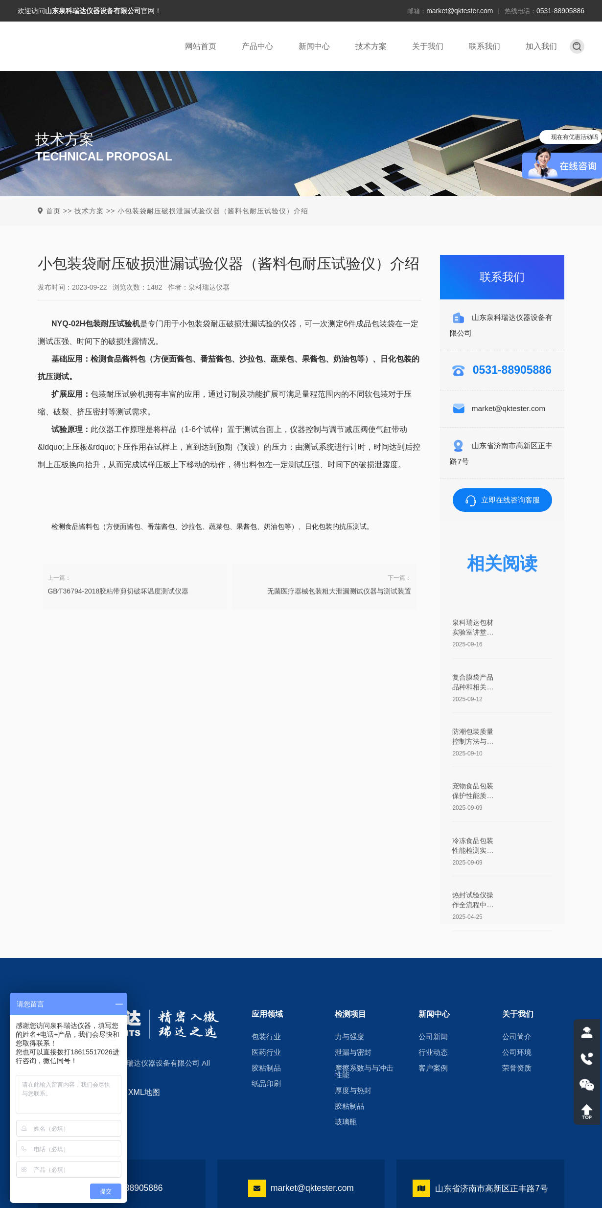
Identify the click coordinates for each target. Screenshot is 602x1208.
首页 (53, 211)
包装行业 (266, 1036)
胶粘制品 (266, 1068)
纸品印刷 (266, 1083)
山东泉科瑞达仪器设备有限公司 (93, 11)
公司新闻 (433, 1036)
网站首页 (200, 46)
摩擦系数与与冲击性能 (364, 1071)
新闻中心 (314, 46)
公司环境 (517, 1052)
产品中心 (257, 46)
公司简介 (517, 1036)
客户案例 (433, 1068)
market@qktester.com (459, 11)
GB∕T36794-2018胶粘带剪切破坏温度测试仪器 (117, 610)
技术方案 (371, 46)
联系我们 (484, 46)
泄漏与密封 (353, 1052)
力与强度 (349, 1036)
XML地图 (144, 1092)
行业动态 (433, 1052)
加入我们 (541, 46)
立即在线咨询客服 (502, 500)
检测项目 (350, 1013)
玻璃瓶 (346, 1121)
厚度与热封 (353, 1090)
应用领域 (267, 1013)
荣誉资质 (517, 1068)
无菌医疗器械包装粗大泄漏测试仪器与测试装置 (339, 610)
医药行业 (266, 1052)
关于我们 (427, 46)
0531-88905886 (560, 11)
